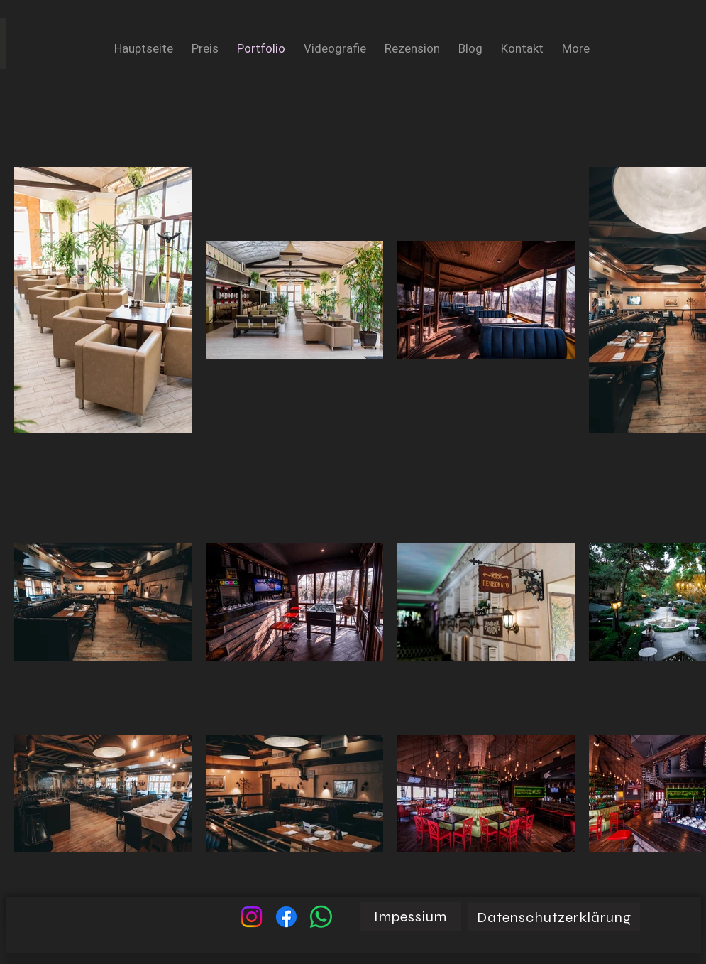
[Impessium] (410, 916)
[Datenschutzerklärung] (554, 917)
